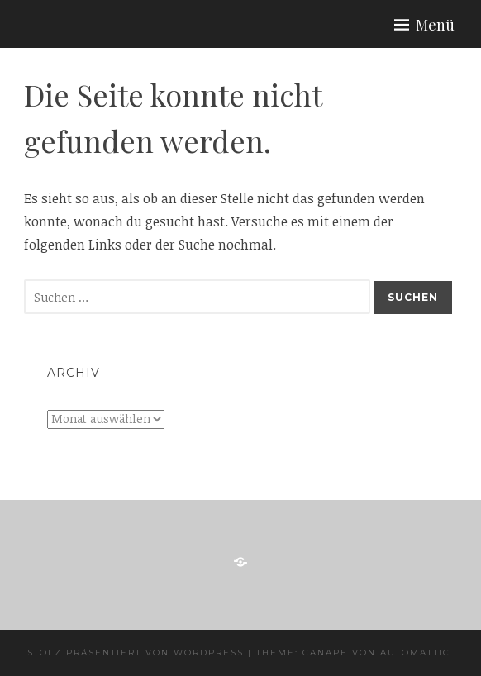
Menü (435, 25)
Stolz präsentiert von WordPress (135, 652)
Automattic (415, 652)
